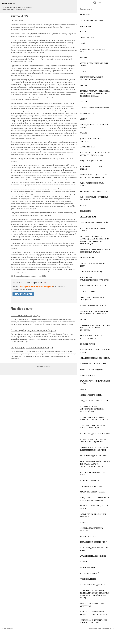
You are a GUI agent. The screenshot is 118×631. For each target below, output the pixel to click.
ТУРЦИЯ (83, 71)
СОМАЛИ (83, 102)
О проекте (39, 367)
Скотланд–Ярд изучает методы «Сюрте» (33, 330)
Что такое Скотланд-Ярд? (25, 315)
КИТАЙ (82, 43)
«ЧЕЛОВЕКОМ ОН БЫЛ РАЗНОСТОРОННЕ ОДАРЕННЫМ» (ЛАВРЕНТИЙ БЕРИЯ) (92, 409)
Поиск (97, 2)
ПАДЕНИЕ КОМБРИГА (88, 536)
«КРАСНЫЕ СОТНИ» (87, 375)
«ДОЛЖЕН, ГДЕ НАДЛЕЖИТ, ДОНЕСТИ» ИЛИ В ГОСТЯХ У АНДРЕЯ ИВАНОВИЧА (95, 327)
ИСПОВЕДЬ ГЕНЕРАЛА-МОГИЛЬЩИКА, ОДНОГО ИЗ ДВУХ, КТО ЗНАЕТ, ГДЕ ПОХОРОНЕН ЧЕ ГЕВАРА (95, 93)
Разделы (47, 367)
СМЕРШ (83, 389)
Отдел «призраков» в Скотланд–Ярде (32, 347)
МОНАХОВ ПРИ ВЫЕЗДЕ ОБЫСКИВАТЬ (95, 358)
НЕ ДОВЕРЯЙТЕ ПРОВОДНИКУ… (92, 369)
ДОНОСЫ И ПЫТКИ (87, 344)
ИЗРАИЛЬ (83, 57)
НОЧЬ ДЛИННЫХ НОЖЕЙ (89, 573)
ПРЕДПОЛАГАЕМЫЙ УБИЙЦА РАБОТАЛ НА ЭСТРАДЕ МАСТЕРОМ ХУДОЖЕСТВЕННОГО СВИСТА (95, 464)
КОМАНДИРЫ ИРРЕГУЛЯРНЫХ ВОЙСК (95, 222)
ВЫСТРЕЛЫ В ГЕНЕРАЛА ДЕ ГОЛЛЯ (93, 191)
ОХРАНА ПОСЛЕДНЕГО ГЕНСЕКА (92, 492)
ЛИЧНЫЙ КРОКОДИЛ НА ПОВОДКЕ (93, 456)
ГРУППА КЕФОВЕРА (87, 291)
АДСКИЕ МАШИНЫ (87, 567)
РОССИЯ (83, 319)
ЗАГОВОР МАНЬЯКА (87, 147)
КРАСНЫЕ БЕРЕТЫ (87, 113)
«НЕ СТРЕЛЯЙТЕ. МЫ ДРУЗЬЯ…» (92, 585)
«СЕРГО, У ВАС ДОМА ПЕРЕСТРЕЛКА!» (95, 433)
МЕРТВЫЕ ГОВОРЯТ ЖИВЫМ (91, 395)
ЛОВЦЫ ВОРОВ (85, 211)
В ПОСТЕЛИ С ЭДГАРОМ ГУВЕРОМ (93, 286)
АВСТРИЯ (83, 119)
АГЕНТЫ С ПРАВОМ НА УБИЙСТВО (93, 305)
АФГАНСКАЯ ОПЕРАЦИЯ (89, 480)
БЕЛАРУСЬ (84, 522)
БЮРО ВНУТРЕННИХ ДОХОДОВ (92, 272)
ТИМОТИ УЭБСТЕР (87, 258)
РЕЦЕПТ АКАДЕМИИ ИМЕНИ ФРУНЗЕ (94, 107)
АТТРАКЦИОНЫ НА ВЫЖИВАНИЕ (93, 556)
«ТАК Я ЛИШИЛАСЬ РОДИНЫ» (91, 20)
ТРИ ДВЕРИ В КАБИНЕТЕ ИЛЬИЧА (93, 364)
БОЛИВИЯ (83, 85)
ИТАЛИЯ (83, 32)
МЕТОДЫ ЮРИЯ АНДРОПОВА (91, 486)
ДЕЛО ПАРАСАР (86, 26)
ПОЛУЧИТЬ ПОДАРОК (23, 294)
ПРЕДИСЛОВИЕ (86, 15)
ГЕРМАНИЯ (84, 562)
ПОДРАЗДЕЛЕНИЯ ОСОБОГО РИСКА (93, 542)
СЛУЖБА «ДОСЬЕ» (87, 38)
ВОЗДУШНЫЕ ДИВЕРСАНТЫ (91, 161)
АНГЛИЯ (83, 205)
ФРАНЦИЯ (83, 133)
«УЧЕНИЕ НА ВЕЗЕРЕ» (88, 579)
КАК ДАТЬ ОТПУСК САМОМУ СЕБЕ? (94, 401)
